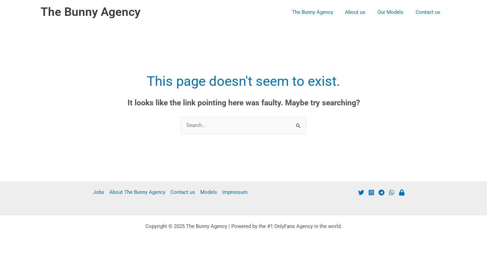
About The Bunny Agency (137, 192)
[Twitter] (361, 192)
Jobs (98, 192)
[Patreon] (402, 192)
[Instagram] (371, 192)
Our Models (393, 12)
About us (360, 12)
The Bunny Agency (90, 12)
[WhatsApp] (392, 192)
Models (208, 192)
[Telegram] (381, 192)
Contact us (429, 12)
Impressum (235, 192)
